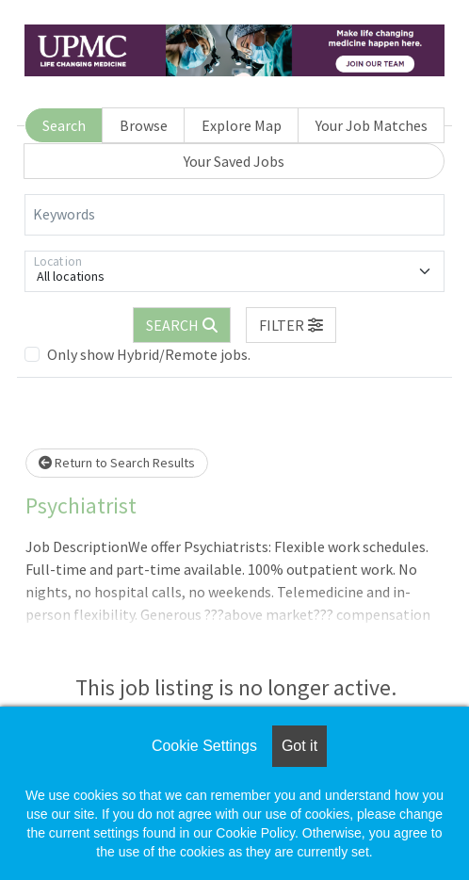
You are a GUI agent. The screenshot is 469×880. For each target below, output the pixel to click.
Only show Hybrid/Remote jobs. (149, 354)
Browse (144, 125)
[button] (291, 325)
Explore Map (242, 125)
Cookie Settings (204, 746)
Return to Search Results (117, 462)
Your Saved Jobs (234, 161)
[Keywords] (234, 215)
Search (64, 125)
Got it (299, 746)
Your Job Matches (371, 125)
